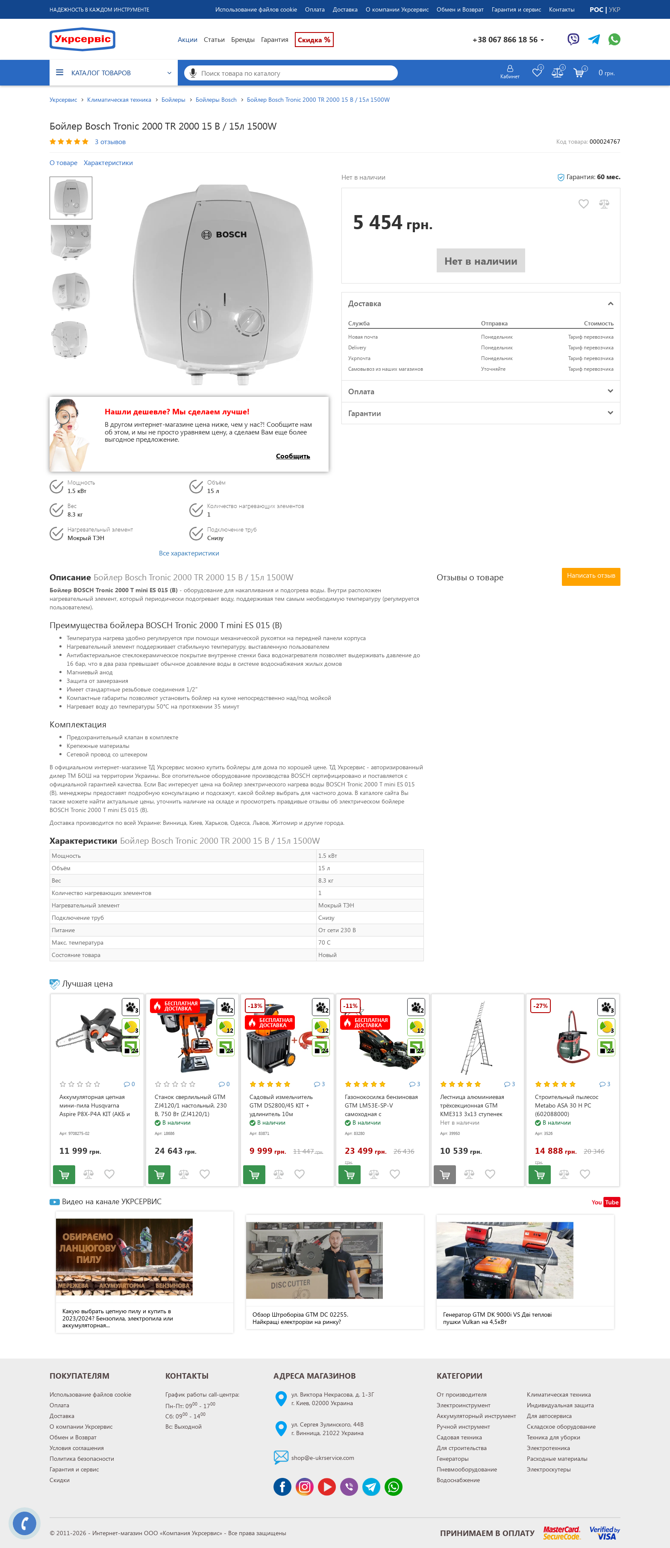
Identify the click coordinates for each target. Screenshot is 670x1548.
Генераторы (453, 1458)
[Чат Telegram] (594, 39)
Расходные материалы (557, 1458)
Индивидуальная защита (560, 1405)
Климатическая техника (559, 1394)
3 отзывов (110, 141)
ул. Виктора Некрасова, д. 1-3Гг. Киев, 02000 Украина (332, 1398)
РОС (597, 9)
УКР (614, 9)
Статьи (214, 39)
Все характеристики (189, 552)
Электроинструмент (464, 1405)
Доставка (345, 9)
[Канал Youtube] (327, 1487)
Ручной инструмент (463, 1426)
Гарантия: (588, 176)
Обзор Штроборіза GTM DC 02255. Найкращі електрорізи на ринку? (300, 1318)
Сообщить (293, 455)
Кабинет (510, 76)
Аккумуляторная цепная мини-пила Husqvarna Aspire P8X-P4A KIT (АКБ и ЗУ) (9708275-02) (94, 1109)
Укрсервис (63, 99)
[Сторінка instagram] (305, 1487)
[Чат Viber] (573, 39)
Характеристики (108, 162)
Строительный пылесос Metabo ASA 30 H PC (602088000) (566, 1105)
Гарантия (274, 39)
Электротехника (548, 1448)
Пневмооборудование (467, 1469)
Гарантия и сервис (516, 9)
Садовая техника (459, 1437)
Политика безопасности (82, 1458)
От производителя (462, 1394)
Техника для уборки (553, 1437)
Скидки (60, 1480)
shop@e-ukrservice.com (322, 1457)
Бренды (243, 39)
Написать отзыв (591, 574)
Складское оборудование (561, 1426)
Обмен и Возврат (460, 9)
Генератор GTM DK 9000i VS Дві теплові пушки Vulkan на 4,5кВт (497, 1318)
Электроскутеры (549, 1469)
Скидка (314, 39)
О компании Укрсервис (397, 9)
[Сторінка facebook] (282, 1487)
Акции (187, 39)
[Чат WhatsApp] (614, 39)
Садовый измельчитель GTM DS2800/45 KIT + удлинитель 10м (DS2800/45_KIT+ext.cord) (284, 1109)
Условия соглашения (77, 1448)
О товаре (63, 162)
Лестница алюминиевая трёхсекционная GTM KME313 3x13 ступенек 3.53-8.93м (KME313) (472, 1109)
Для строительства (462, 1448)
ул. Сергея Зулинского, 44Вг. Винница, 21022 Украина (327, 1428)
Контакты (562, 9)
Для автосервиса (549, 1416)
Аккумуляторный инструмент (476, 1416)
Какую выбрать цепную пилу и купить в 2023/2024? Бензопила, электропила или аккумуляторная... (117, 1318)
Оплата (315, 9)
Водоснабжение (458, 1480)
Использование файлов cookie (256, 9)
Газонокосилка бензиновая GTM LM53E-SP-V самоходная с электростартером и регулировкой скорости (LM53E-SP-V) (381, 1118)
